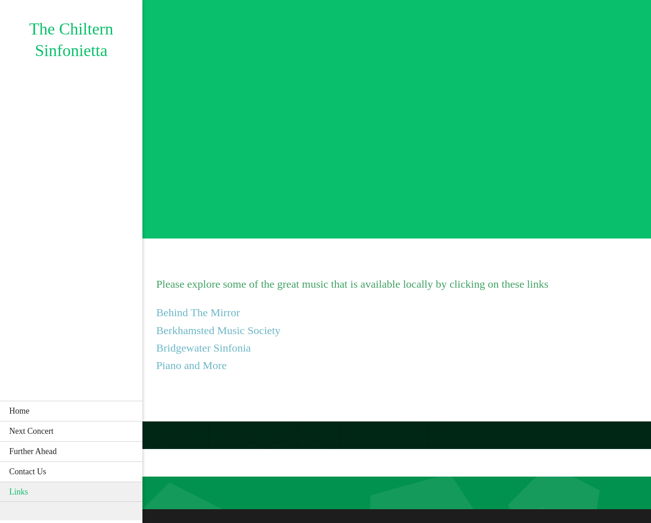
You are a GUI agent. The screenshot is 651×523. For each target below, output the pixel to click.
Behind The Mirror (198, 312)
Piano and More (191, 365)
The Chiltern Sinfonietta (71, 40)
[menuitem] (71, 411)
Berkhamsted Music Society (218, 330)
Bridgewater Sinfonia (203, 348)
